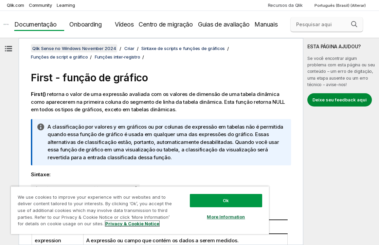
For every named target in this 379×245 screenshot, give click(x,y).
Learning (66, 5)
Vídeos (124, 24)
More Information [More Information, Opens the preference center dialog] (226, 216)
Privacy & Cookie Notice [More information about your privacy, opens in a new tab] (132, 223)
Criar (129, 48)
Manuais (265, 24)
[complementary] (341, 141)
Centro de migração (166, 24)
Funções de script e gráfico (59, 57)
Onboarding (85, 24)
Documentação (35, 24)
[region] (140, 210)
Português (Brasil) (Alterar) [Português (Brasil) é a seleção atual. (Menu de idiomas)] (340, 5)
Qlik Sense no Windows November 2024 (74, 48)
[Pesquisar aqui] (327, 24)
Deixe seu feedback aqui (339, 99)
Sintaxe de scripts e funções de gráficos (183, 48)
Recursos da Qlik (285, 5)
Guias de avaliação (224, 24)
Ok (226, 200)
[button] (354, 24)
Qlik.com (15, 5)
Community (40, 5)
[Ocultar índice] (8, 49)
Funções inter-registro (117, 57)
